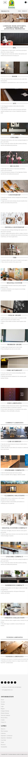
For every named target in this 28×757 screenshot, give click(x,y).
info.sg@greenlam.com (7, 689)
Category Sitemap (5, 711)
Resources (3, 744)
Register (3, 708)
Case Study (3, 740)
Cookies (3, 719)
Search (2, 699)
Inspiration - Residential (6, 737)
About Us (3, 728)
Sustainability (4, 746)
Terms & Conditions (5, 715)
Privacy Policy (4, 717)
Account (3, 702)
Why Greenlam (4, 731)
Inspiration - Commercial (6, 735)
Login (2, 706)
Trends (2, 742)
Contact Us (3, 722)
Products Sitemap (5, 713)
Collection (3, 733)
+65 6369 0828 (17, 687)
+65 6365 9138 (10, 687)
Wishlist (3, 704)
